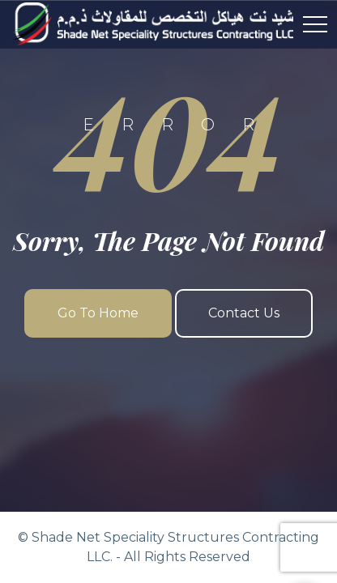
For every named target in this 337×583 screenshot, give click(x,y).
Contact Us (243, 313)
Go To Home (98, 313)
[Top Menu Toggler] (315, 24)
